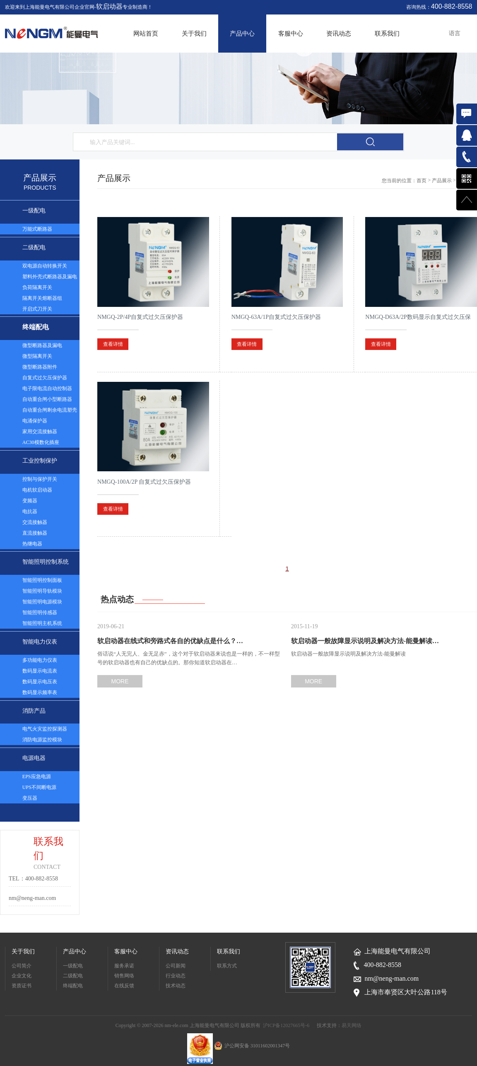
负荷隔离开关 (37, 287)
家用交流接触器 (39, 431)
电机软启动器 (37, 490)
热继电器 (32, 544)
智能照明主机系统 (42, 623)
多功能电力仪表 (39, 660)
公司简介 (21, 966)
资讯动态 (338, 33)
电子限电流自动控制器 (47, 388)
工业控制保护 (39, 461)
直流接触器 (34, 533)
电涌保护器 (34, 421)
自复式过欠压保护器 (44, 378)
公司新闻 (176, 966)
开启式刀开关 (37, 309)
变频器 (29, 501)
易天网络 (351, 1025)
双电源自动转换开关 (44, 266)
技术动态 (176, 986)
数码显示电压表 (39, 682)
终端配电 (35, 326)
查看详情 (113, 344)
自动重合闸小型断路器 (47, 399)
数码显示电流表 (39, 671)
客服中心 (290, 33)
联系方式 (227, 966)
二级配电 (34, 247)
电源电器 (34, 758)
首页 (421, 180)
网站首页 (145, 33)
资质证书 (21, 986)
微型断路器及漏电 (42, 345)
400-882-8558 (451, 6)
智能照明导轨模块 (42, 591)
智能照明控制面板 (42, 580)
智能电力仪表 (39, 642)
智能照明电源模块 (42, 602)
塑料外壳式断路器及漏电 (49, 277)
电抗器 (29, 511)
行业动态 (176, 976)
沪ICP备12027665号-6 (286, 1025)
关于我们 (194, 33)
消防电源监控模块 (42, 740)
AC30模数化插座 (40, 442)
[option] (238, 88)
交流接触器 (34, 522)
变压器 (29, 798)
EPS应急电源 (36, 776)
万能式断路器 (37, 229)
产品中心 (242, 33)
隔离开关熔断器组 (42, 298)
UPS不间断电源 (39, 787)
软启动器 (109, 6)
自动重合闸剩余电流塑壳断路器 (49, 411)
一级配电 (34, 210)
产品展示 (442, 180)
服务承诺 (124, 966)
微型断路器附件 (39, 367)
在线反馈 (124, 986)
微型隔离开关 (37, 356)
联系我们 (387, 33)
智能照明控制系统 (45, 562)
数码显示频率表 (39, 692)
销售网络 (124, 976)
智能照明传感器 (39, 612)
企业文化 (21, 976)
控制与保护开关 (39, 479)
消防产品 (34, 711)
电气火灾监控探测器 (44, 729)
